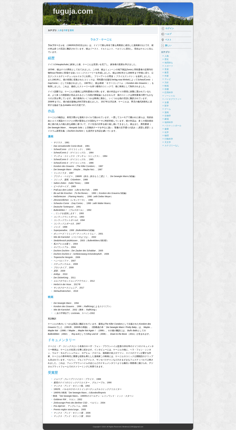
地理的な (169, 62)
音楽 (167, 69)
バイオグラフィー (173, 99)
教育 (167, 72)
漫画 (72, 30)
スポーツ (169, 66)
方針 (167, 82)
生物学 (168, 115)
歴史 (167, 59)
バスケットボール (173, 125)
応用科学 (169, 92)
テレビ (168, 79)
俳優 (167, 89)
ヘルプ (168, 34)
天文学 (168, 142)
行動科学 (169, 139)
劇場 (167, 119)
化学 (167, 132)
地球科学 (169, 122)
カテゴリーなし (172, 145)
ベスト (168, 39)
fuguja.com (73, 11)
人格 (60, 30)
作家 (66, 30)
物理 (167, 135)
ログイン (169, 28)
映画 (167, 86)
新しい (168, 45)
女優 (167, 102)
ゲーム (168, 109)
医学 (167, 105)
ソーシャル (170, 96)
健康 (167, 129)
